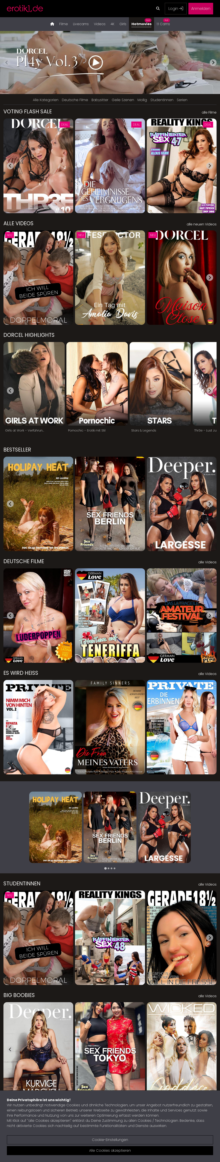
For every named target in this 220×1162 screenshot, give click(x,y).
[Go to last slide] (10, 165)
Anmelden (200, 8)
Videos (99, 24)
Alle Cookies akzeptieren (110, 1150)
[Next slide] (213, 62)
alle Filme (209, 112)
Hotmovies (141, 21)
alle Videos (207, 562)
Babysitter (100, 99)
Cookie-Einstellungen (110, 1139)
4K (112, 24)
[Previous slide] (6, 62)
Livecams (81, 24)
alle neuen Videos (202, 224)
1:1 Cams (163, 21)
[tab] (105, 868)
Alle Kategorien (45, 99)
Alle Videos (18, 223)
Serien (182, 99)
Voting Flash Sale (27, 111)
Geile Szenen (123, 99)
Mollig (142, 99)
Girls (122, 24)
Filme (63, 24)
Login (175, 8)
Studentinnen (161, 99)
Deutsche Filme (75, 99)
